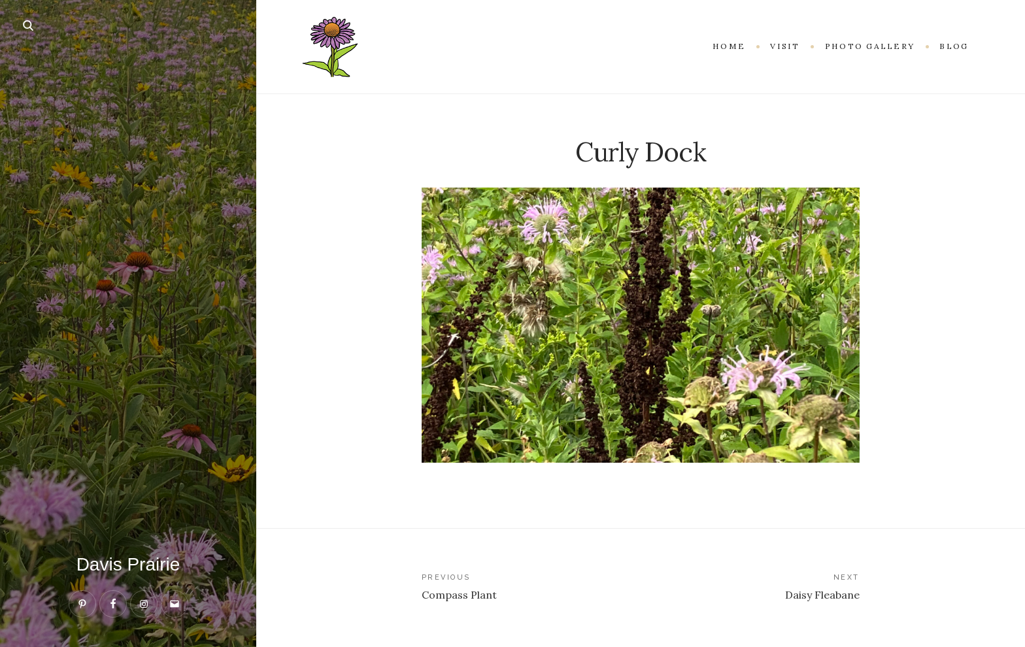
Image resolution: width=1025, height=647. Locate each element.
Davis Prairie (128, 564)
